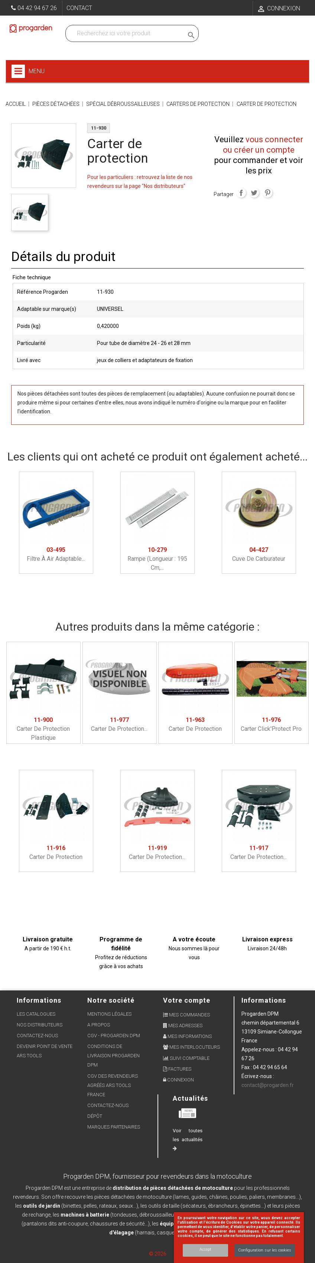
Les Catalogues (36, 1014)
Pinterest (267, 193)
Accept (205, 1249)
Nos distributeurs (39, 1025)
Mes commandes (186, 1015)
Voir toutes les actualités (187, 1139)
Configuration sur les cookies (264, 1250)
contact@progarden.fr (267, 1085)
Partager (241, 193)
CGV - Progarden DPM (113, 1035)
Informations (263, 1000)
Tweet (254, 193)
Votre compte (186, 1000)
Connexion (178, 1080)
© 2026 (157, 1254)
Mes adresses (182, 1025)
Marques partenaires (113, 1127)
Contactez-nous (37, 1035)
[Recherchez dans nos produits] (126, 33)
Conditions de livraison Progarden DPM (113, 1056)
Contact (79, 8)
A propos (98, 1025)
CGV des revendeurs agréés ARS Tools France (112, 1085)
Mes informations (187, 1036)
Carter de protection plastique (43, 728)
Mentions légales (109, 1014)
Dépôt (94, 1116)
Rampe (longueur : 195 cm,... (157, 558)
